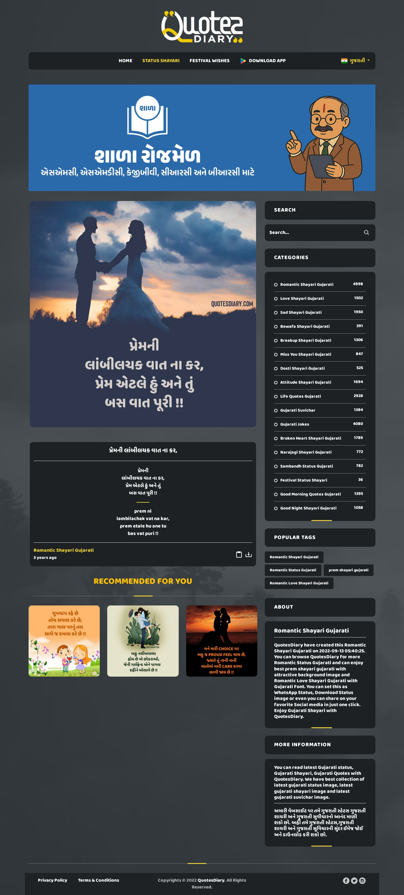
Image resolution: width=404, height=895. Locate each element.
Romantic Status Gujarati (293, 570)
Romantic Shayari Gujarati (64, 550)
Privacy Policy (52, 880)
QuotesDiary (211, 880)
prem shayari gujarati (349, 570)
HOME (125, 61)
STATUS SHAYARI (161, 61)
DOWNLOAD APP (263, 61)
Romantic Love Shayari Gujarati (299, 583)
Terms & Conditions (98, 880)
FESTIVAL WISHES (210, 61)
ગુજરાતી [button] (353, 61)
